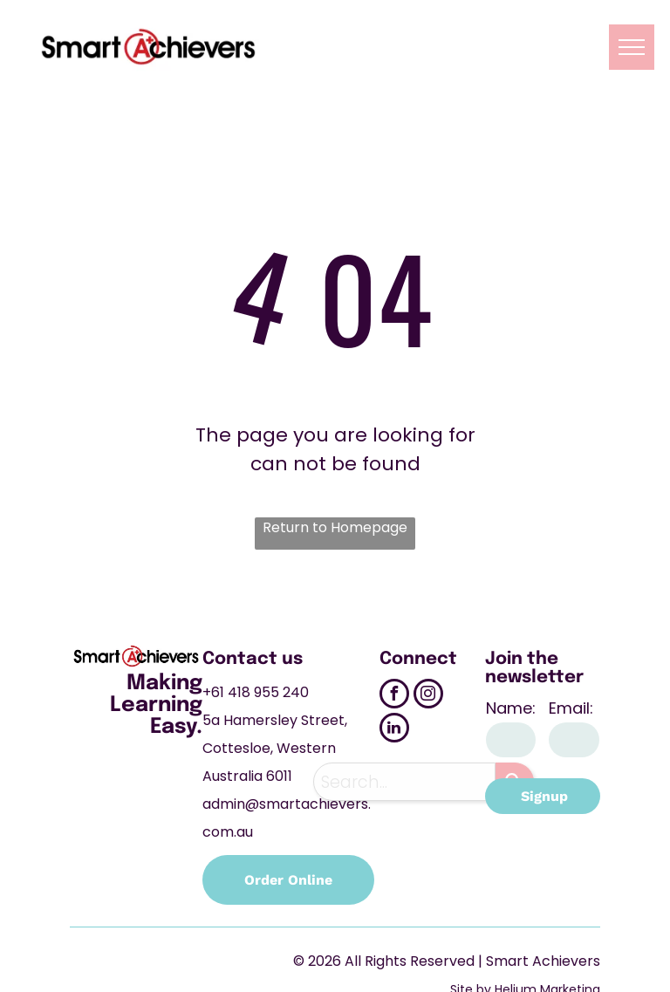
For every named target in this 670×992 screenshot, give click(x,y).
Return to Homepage (335, 527)
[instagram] (428, 696)
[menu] (631, 47)
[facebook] (394, 696)
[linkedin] (394, 730)
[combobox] (404, 782)
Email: (571, 708)
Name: (511, 708)
